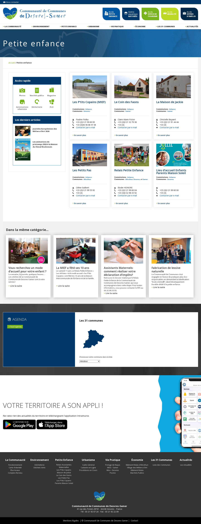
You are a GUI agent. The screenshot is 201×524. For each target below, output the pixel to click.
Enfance (89, 109)
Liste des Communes (161, 465)
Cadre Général (88, 465)
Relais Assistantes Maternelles (64, 465)
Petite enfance (69, 26)
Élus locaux (15, 470)
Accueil (12, 62)
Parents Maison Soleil (64, 483)
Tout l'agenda (15, 326)
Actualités (192, 26)
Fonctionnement (15, 465)
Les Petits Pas (64, 478)
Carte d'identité (15, 467)
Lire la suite (16, 286)
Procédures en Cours (88, 470)
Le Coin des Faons (64, 475)
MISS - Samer (112, 467)
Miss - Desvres (113, 470)
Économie (140, 26)
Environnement (41, 26)
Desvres (87, 111)
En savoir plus (80, 135)
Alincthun (87, 179)
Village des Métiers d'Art (137, 467)
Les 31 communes (166, 26)
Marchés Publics (137, 473)
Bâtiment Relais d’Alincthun (137, 465)
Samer (128, 111)
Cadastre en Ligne (88, 467)
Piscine (113, 473)
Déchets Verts (39, 467)
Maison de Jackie (64, 472)
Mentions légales (71, 520)
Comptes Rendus (15, 473)
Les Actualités (186, 465)
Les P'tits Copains (64, 470)
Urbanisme (93, 26)
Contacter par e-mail (85, 127)
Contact (134, 520)
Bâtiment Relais (137, 470)
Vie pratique (117, 26)
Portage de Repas (112, 465)
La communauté (12, 26)
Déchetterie (39, 465)
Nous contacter (11, 2)
